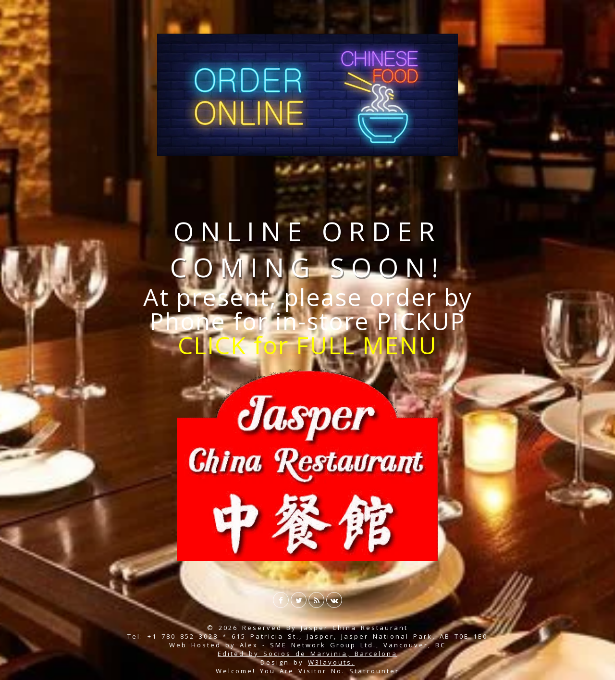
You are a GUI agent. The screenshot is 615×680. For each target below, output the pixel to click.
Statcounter (374, 671)
